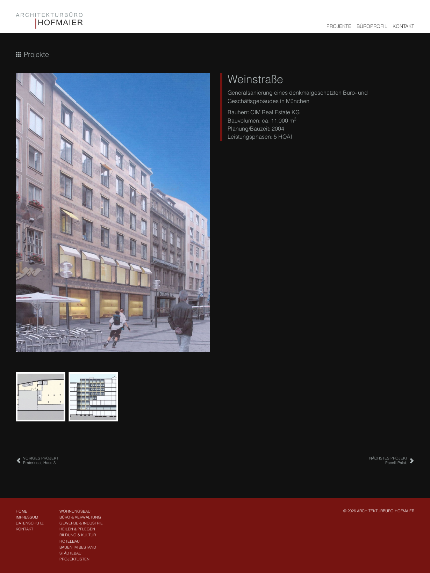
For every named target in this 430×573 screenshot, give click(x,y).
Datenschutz (30, 523)
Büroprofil (372, 26)
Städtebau (70, 553)
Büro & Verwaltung (80, 517)
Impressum (27, 517)
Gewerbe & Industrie (81, 523)
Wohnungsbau (75, 511)
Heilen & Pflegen (77, 529)
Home (21, 511)
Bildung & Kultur (77, 534)
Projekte (339, 26)
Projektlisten (74, 559)
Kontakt (403, 26)
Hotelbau (69, 541)
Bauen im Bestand (77, 547)
